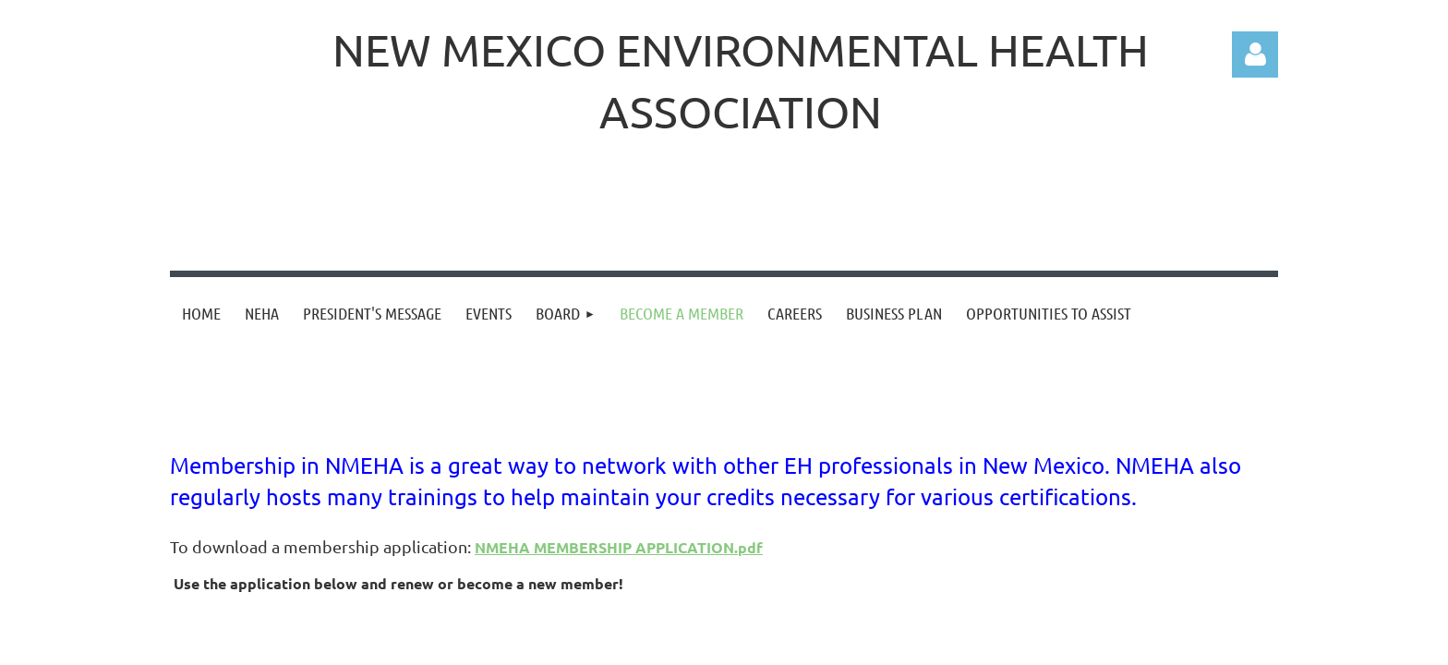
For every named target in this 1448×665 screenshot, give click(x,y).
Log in (1255, 54)
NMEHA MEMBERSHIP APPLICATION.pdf (619, 547)
